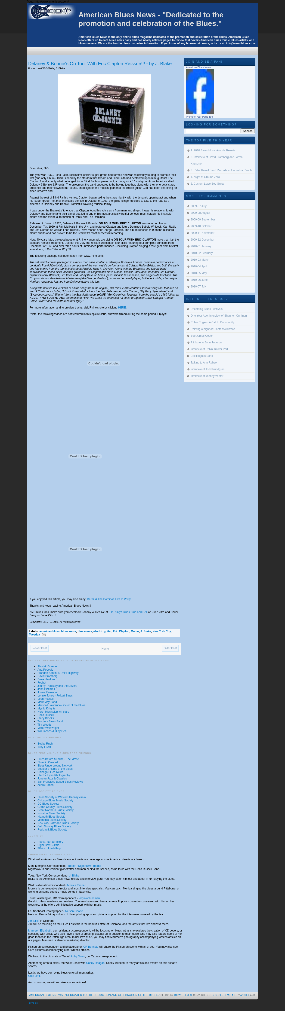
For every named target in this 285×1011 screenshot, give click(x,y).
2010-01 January (201, 246)
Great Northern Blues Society (55, 810)
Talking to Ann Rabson (204, 362)
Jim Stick (33, 920)
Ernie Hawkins (46, 679)
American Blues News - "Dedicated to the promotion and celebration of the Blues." (150, 19)
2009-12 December (202, 239)
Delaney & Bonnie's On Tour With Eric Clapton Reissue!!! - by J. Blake (100, 63)
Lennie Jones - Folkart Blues (55, 695)
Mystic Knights (46, 708)
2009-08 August (200, 212)
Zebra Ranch (45, 785)
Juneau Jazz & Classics (52, 778)
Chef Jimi (34, 975)
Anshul (245, 995)
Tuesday (34, 634)
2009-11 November (202, 233)
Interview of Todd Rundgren (208, 369)
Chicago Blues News (50, 772)
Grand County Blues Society (54, 807)
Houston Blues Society (51, 813)
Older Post (170, 648)
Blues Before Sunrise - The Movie (58, 759)
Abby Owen (78, 956)
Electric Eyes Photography (53, 775)
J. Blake (145, 631)
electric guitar (102, 631)
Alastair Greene (47, 666)
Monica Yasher (76, 885)
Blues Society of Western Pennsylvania (61, 797)
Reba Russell (45, 715)
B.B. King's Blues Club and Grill (128, 612)
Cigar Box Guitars (48, 845)
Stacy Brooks (45, 718)
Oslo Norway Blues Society (54, 826)
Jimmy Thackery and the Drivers (57, 685)
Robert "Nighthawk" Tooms (84, 865)
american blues (49, 631)
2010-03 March (200, 259)
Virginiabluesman (89, 898)
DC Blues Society (48, 803)
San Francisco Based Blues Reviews (60, 781)
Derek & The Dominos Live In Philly (109, 599)
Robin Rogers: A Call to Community (212, 322)
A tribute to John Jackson (206, 342)
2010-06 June (199, 279)
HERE (122, 307)
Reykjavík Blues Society (52, 829)
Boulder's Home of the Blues (55, 768)
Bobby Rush (45, 743)
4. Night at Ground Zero (205, 177)
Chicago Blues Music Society (55, 800)
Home (105, 648)
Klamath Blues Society (51, 816)
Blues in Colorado (48, 762)
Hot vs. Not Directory (50, 841)
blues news (68, 631)
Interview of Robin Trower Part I (210, 349)
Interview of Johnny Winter (207, 376)
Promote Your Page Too (199, 116)
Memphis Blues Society (51, 820)
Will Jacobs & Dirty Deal (52, 731)
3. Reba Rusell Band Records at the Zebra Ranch (221, 170)
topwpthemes (183, 995)
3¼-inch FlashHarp (49, 848)
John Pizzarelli (46, 689)
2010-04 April (199, 266)
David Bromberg (47, 676)
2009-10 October (201, 226)
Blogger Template (224, 995)
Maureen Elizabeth (39, 930)
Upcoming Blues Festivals (207, 309)
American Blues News (198, 67)
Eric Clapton (121, 631)
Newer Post (39, 648)
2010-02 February (202, 253)
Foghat (41, 682)
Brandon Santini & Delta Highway (57, 673)
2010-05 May (199, 273)
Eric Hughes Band (202, 355)
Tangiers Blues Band (50, 721)
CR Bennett (90, 946)
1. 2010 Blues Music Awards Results (213, 150)
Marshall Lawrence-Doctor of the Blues (61, 705)
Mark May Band (47, 702)
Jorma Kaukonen (48, 692)
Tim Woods (44, 724)
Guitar (135, 631)
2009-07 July (199, 206)
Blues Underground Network (54, 765)
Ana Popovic (45, 669)
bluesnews (85, 631)
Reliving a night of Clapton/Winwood (213, 329)
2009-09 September (203, 219)
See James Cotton (202, 335)
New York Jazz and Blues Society (58, 823)
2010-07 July (199, 286)
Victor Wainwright (48, 728)
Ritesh (33, 1003)
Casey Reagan (95, 963)
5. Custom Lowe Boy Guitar (208, 183)
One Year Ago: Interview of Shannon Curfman (219, 315)
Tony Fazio (44, 746)
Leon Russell (45, 698)
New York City (161, 631)
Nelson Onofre (74, 911)
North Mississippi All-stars (53, 711)
